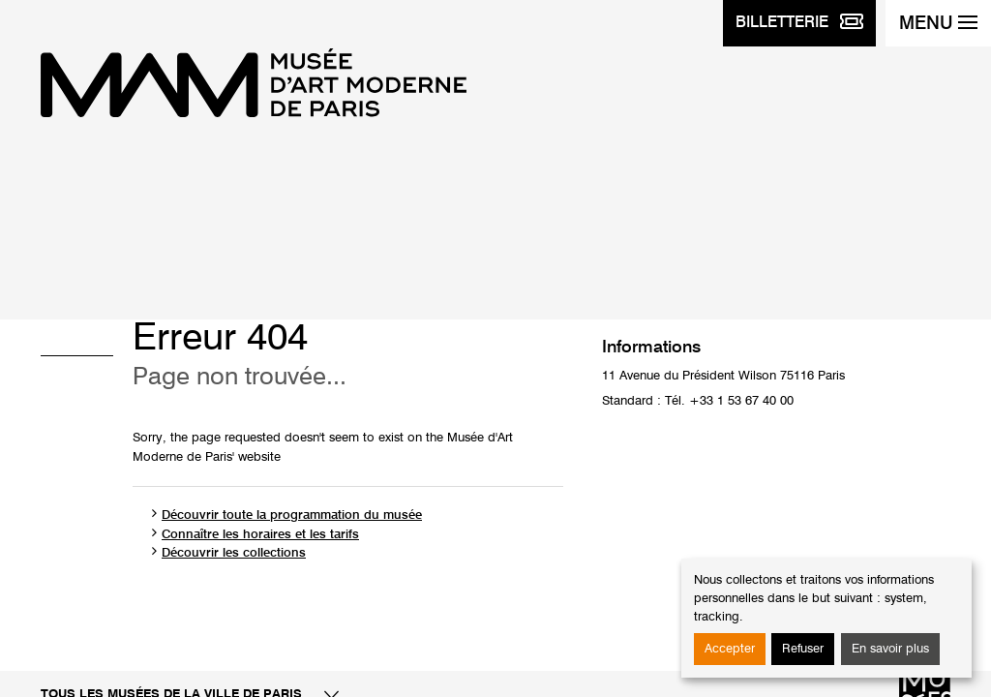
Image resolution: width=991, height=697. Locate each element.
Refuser (803, 649)
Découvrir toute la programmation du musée (292, 515)
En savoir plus (890, 649)
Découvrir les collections (234, 553)
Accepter (730, 649)
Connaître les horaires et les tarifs (260, 535)
